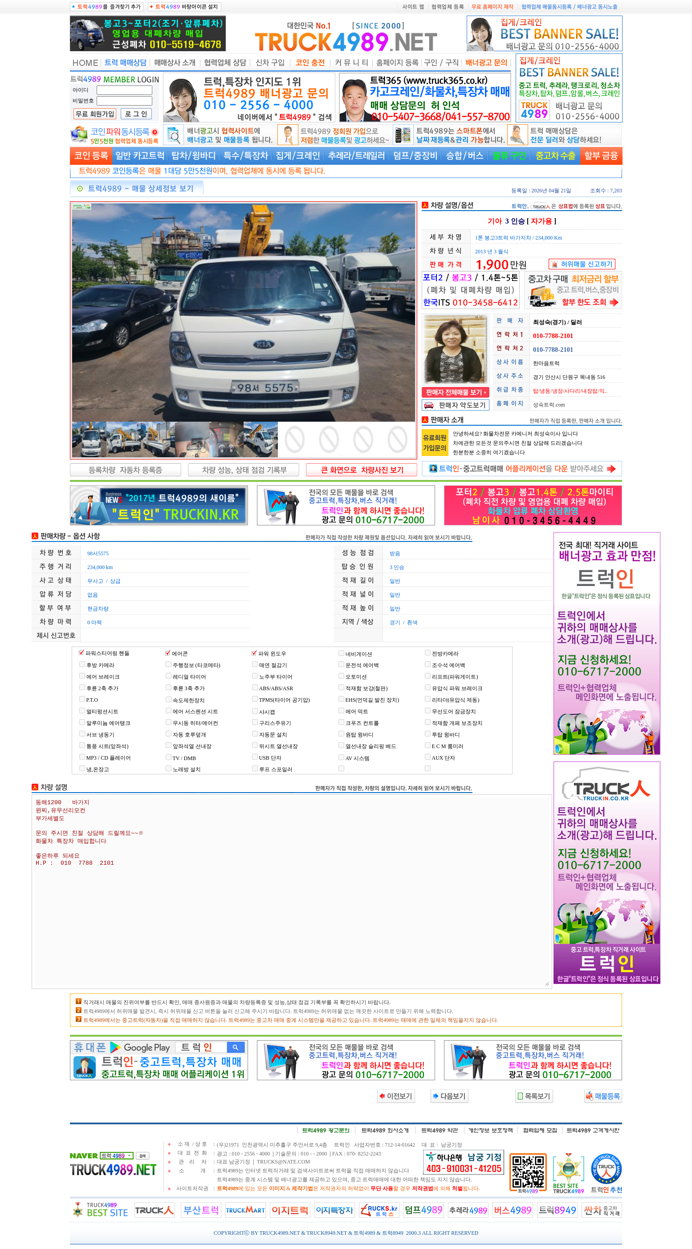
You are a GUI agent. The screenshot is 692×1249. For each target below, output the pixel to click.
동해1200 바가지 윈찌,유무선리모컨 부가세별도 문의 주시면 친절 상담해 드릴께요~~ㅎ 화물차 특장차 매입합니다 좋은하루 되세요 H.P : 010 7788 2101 (292, 891)
